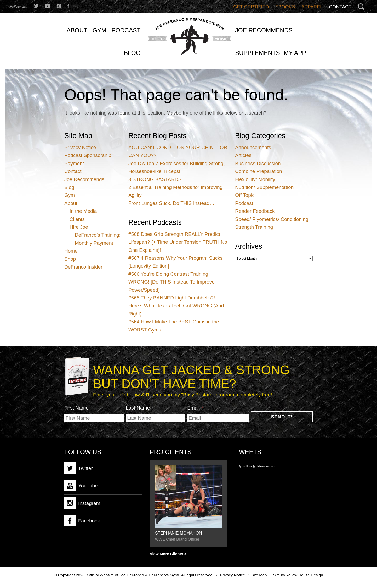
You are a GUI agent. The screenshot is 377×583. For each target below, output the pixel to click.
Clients (77, 219)
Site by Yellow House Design (298, 575)
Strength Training (254, 227)
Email (195, 408)
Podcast (244, 203)
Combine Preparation (258, 171)
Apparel (312, 6)
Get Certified (251, 6)
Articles (243, 155)
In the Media (83, 211)
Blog (69, 187)
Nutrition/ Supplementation (264, 187)
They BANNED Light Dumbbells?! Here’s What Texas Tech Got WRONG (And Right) (176, 306)
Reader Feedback (255, 211)
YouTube (81, 485)
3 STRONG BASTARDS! (155, 179)
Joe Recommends (84, 179)
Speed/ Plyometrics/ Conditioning (271, 219)
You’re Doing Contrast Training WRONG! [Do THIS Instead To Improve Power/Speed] (171, 282)
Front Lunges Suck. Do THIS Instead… (171, 203)
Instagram (82, 503)
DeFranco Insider (83, 267)
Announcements (253, 147)
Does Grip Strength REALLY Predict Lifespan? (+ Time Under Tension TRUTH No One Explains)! (177, 242)
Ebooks (285, 6)
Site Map (259, 575)
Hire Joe (79, 227)
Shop (70, 259)
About (70, 203)
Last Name (138, 408)
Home (71, 251)
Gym (69, 195)
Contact (340, 6)
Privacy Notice (80, 147)
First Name (76, 408)
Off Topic (244, 195)
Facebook (82, 520)
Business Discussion (258, 163)
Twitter (78, 468)
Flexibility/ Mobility (255, 179)
